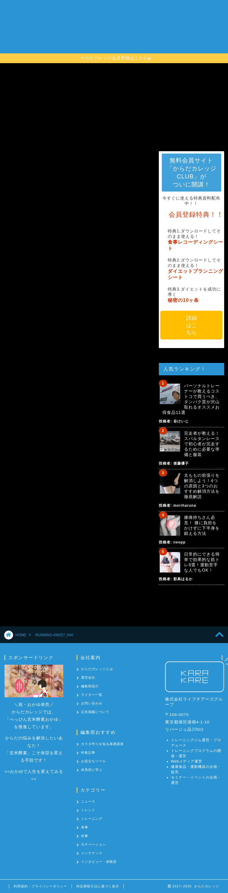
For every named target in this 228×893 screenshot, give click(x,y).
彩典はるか (183, 579)
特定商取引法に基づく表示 (97, 886)
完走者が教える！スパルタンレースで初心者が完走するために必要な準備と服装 (202, 444)
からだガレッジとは (97, 669)
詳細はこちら (191, 325)
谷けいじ (181, 421)
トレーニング (91, 818)
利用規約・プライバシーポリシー (40, 886)
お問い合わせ (129, 46)
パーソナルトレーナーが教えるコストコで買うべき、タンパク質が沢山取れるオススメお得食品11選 (191, 399)
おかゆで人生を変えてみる (36, 771)
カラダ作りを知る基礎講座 (101, 34)
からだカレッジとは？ (97, 22)
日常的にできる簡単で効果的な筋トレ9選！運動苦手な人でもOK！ (202, 562)
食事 (84, 827)
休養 (84, 836)
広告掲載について (95, 712)
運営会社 (88, 677)
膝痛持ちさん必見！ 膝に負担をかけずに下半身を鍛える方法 (202, 525)
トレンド (88, 810)
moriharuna (184, 505)
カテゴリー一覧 (89, 46)
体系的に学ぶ (91, 769)
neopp (179, 542)
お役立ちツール (93, 761)
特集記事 (88, 752)
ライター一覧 (91, 694)
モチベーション (93, 844)
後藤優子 (181, 463)
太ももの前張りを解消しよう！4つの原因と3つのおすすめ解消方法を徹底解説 (202, 486)
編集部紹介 (90, 686)
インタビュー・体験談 (99, 861)
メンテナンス (91, 853)
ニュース (88, 801)
